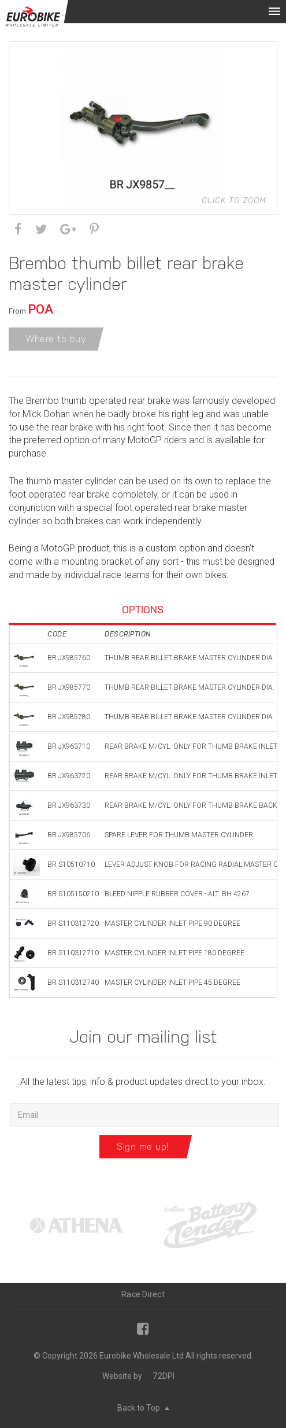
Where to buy (56, 338)
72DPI (163, 1376)
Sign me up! (143, 1146)
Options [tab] (143, 609)
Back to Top (143, 1407)
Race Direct (143, 1294)
